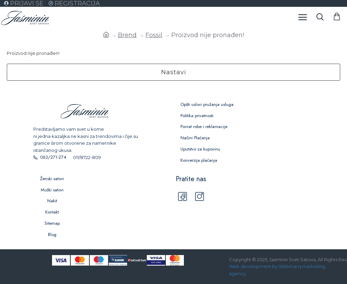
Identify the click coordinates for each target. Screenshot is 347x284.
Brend (127, 35)
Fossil (153, 35)
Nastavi (173, 72)
